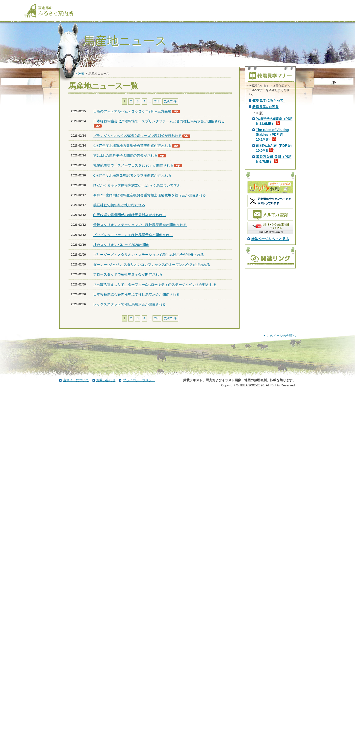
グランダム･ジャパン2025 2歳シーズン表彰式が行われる (137, 136)
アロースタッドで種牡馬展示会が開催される (127, 274)
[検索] (305, 4)
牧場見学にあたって (268, 188)
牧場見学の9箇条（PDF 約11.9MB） (274, 208)
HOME (79, 73)
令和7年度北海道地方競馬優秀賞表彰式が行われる (132, 146)
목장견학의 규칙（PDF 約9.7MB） (273, 246)
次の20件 (170, 101)
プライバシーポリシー (139, 724)
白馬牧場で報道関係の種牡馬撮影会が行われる (129, 215)
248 (156, 101)
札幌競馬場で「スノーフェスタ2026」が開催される (133, 165)
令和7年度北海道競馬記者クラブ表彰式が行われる (132, 175)
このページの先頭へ (281, 679)
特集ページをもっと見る (270, 326)
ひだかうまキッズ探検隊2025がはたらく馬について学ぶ (136, 185)
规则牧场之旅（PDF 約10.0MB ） (273, 235)
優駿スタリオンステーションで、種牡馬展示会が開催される (140, 225)
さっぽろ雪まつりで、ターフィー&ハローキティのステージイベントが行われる (155, 284)
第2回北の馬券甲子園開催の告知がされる (125, 155)
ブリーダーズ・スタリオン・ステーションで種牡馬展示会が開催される (148, 255)
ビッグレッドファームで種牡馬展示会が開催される (133, 235)
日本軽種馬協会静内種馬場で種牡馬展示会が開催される (136, 294)
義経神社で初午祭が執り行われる (119, 205)
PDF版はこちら (265, 143)
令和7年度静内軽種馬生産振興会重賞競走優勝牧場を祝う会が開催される (149, 195)
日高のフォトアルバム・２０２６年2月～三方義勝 (132, 111)
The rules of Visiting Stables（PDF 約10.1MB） (272, 221)
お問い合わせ (105, 724)
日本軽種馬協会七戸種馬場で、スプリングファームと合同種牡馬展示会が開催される (159, 121)
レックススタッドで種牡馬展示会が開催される (129, 304)
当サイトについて (76, 724)
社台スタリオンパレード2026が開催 (121, 245)
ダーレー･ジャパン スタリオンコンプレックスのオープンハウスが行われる (151, 264)
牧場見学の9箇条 (265, 194)
